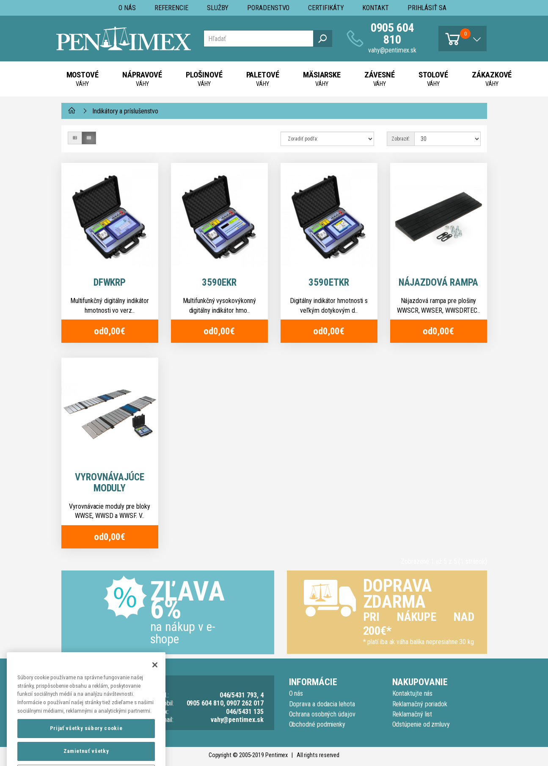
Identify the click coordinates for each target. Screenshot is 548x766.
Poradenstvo (268, 8)
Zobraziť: (400, 139)
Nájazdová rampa (439, 282)
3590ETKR (328, 282)
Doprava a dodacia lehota (322, 704)
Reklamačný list (412, 714)
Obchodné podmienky (317, 724)
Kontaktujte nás (412, 693)
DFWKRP (110, 282)
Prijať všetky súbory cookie (86, 746)
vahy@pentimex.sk (392, 50)
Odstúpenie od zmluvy (421, 724)
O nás (127, 8)
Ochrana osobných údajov (322, 714)
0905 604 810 (392, 34)
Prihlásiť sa (427, 8)
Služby (218, 8)
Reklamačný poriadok (419, 704)
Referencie (171, 8)
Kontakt (375, 8)
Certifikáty (326, 8)
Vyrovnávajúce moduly (109, 482)
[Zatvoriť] (155, 682)
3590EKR (219, 282)
